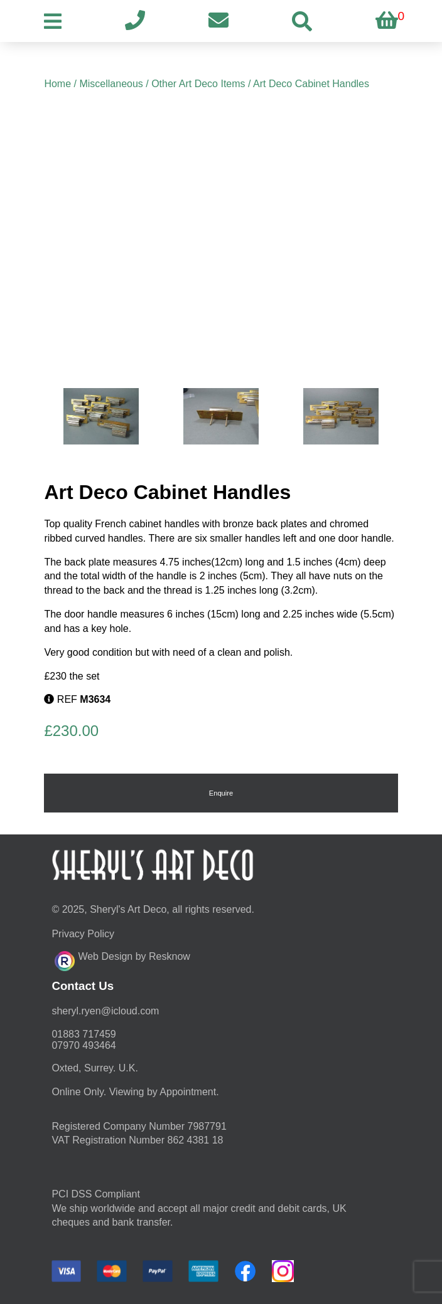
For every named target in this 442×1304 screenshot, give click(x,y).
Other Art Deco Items (198, 83)
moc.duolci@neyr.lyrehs (105, 1011)
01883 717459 (83, 1034)
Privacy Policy (82, 933)
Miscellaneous (111, 83)
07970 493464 (83, 1045)
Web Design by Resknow (122, 959)
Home (57, 83)
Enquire (221, 793)
